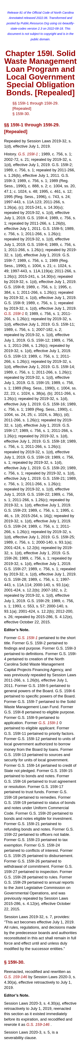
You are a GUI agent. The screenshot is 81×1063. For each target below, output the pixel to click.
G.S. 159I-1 (28, 154)
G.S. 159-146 (16, 977)
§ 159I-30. (21, 113)
